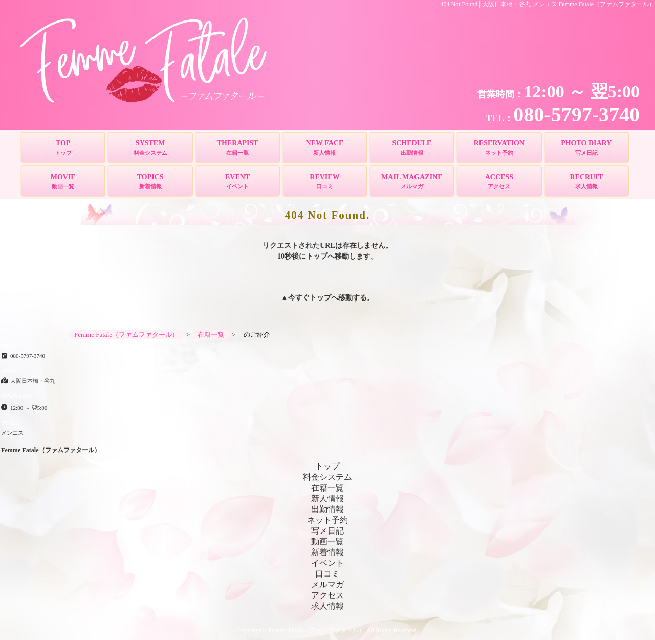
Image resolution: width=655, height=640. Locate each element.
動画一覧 (327, 541)
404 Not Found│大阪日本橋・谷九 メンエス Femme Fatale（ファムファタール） (548, 4)
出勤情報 (327, 509)
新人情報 (327, 498)
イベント (327, 563)
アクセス (327, 595)
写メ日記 (327, 530)
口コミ (327, 573)
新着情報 (327, 552)
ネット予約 (327, 520)
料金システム (327, 477)
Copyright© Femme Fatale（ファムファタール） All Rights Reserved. (327, 630)
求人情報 (327, 606)
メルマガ (327, 584)
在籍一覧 (327, 487)
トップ (320, 298)
